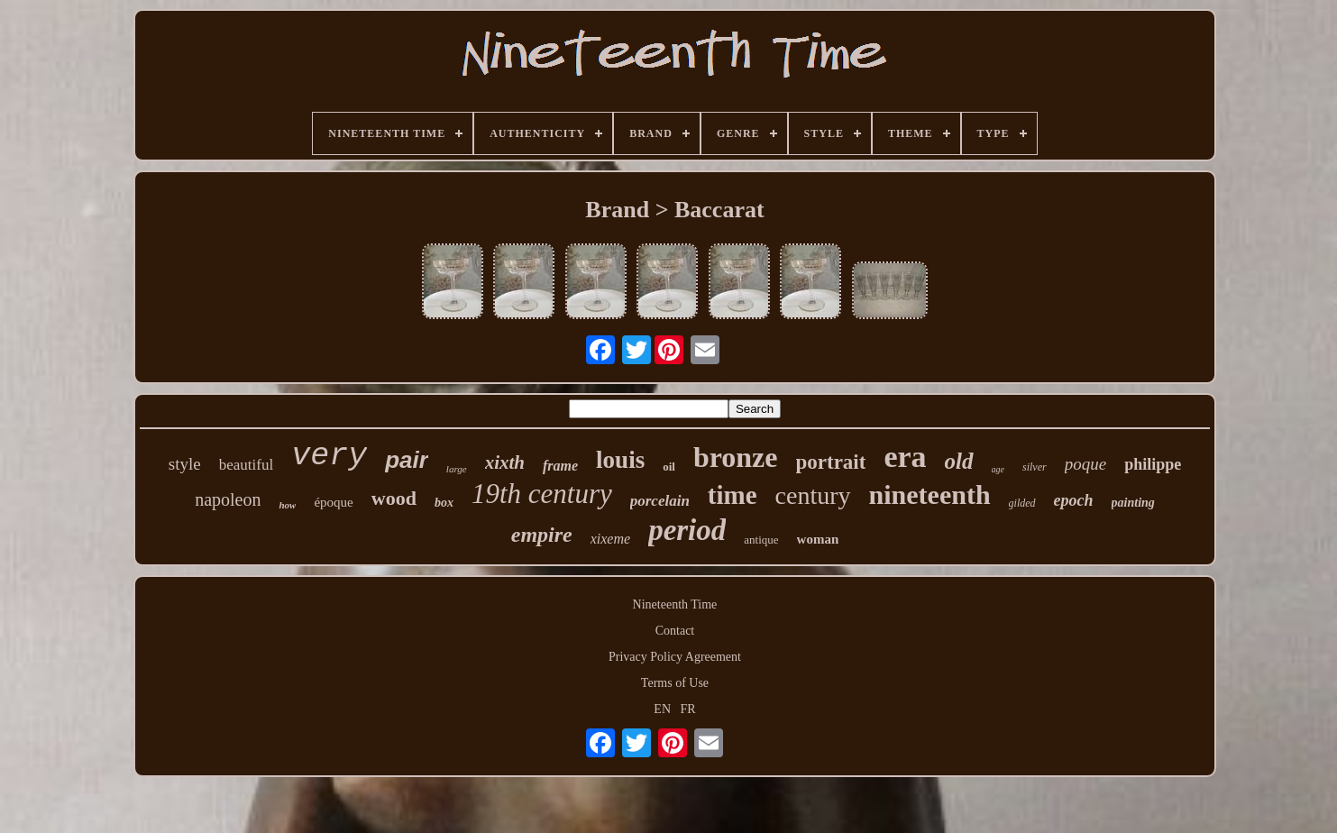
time (732, 495)
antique (761, 539)
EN (662, 709)
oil (669, 466)
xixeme (610, 538)
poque (1085, 463)
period (687, 530)
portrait (831, 462)
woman (818, 539)
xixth (505, 462)
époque (333, 502)
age (998, 469)
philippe (1152, 464)
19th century (542, 493)
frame (560, 465)
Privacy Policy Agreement (675, 657)
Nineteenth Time (675, 604)
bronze (735, 457)
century (813, 495)
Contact (675, 630)
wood (394, 498)
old (959, 461)
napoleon (228, 499)
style (185, 463)
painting (1133, 502)
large (456, 468)
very (329, 456)
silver (1034, 467)
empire (541, 534)
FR (688, 709)
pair (406, 459)
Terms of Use (675, 683)
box (444, 502)
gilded (1022, 503)
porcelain (660, 500)
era (905, 456)
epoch (1074, 500)
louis (620, 459)
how (287, 504)
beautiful (246, 464)
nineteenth (930, 494)
